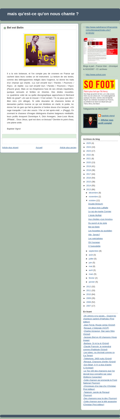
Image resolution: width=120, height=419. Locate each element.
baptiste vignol (108, 116)
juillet (91, 259)
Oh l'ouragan (94, 242)
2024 (89, 147)
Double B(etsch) (95, 204)
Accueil (39, 147)
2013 (89, 189)
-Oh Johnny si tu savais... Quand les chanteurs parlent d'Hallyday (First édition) (99, 319)
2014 (89, 185)
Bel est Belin (15, 27)
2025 (89, 143)
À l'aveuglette (94, 246)
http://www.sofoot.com (96, 74)
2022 (89, 155)
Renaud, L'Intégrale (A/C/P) (96, 328)
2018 (89, 170)
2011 (89, 290)
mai (91, 266)
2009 (89, 298)
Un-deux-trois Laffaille (98, 208)
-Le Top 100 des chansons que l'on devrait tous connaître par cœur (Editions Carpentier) (99, 374)
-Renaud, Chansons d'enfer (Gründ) (99, 362)
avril (91, 270)
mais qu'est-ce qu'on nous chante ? (43, 13)
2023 (89, 151)
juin (91, 263)
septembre (94, 251)
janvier (92, 282)
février (92, 278)
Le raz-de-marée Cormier (99, 211)
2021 (89, 158)
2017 (89, 174)
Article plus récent (10, 147)
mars (91, 274)
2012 (89, 286)
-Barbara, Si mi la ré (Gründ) (96, 343)
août (91, 255)
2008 (89, 302)
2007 (89, 306)
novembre (94, 197)
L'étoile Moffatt (95, 215)
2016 (89, 178)
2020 (89, 162)
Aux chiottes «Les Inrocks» (100, 219)
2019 (89, 166)
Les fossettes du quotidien (100, 231)
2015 (89, 182)
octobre (92, 200)
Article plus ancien (68, 147)
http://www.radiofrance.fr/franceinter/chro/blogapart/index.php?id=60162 (101, 30)
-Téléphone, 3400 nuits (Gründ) (97, 359)
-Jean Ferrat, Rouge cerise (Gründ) (99, 325)
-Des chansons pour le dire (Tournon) (100, 398)
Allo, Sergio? (94, 235)
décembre (94, 193)
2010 (89, 294)
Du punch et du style (97, 223)
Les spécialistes (95, 238)
